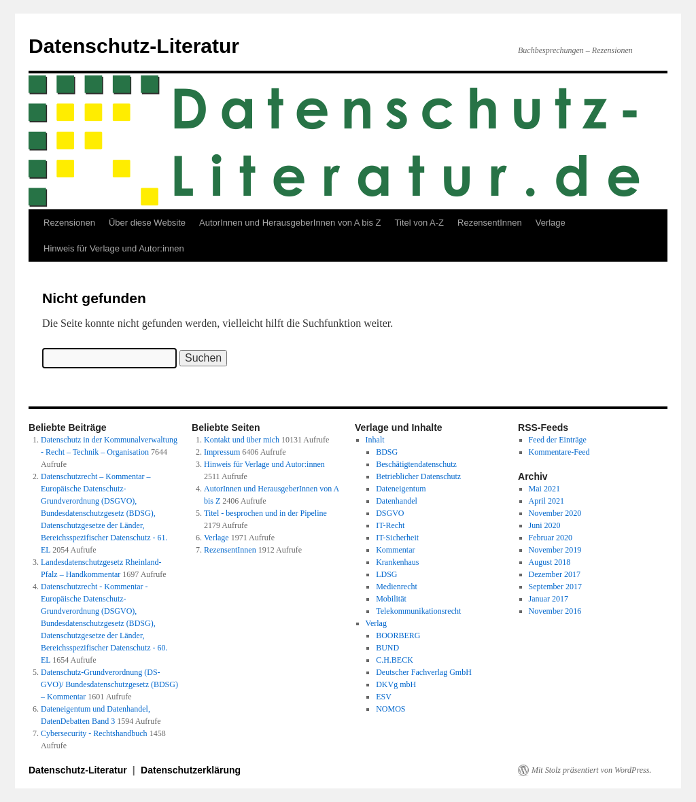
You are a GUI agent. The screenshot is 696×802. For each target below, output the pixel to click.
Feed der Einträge (558, 439)
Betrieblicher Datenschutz (418, 476)
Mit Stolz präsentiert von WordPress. (591, 770)
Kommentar (395, 550)
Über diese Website (147, 222)
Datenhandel (396, 501)
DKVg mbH (396, 684)
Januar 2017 (548, 599)
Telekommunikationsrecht (418, 611)
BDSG (387, 452)
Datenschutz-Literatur (134, 46)
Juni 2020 (545, 525)
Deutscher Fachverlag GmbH (424, 672)
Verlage (551, 222)
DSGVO (390, 513)
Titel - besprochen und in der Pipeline (265, 513)
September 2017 (555, 586)
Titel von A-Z (419, 222)
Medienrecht (396, 586)
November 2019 (555, 550)
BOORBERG (398, 635)
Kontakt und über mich (241, 439)
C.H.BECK (394, 660)
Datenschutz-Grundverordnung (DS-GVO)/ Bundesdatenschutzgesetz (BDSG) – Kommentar (109, 684)
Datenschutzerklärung (191, 770)
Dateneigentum (400, 488)
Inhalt (375, 439)
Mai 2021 (544, 488)
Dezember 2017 (554, 574)
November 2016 (555, 611)
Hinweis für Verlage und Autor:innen (114, 248)
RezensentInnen (489, 222)
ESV (384, 696)
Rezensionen (69, 222)
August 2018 (550, 562)
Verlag (376, 623)
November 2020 (555, 513)
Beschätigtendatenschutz (416, 464)
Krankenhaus (397, 562)
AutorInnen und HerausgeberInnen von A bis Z (290, 222)
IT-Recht (390, 525)
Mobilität (391, 599)
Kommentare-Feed (559, 452)
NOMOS (390, 709)
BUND (387, 647)
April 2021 (546, 501)
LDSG (386, 574)
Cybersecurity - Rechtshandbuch (94, 733)
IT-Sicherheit (397, 537)
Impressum (222, 452)
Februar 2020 (550, 537)
